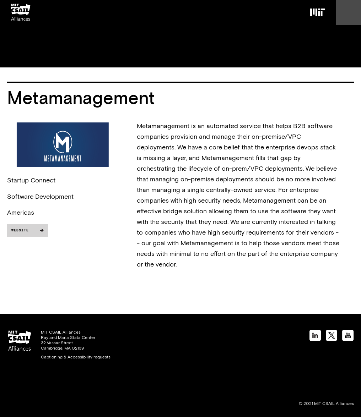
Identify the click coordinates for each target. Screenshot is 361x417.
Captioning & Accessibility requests (76, 357)
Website (20, 230)
